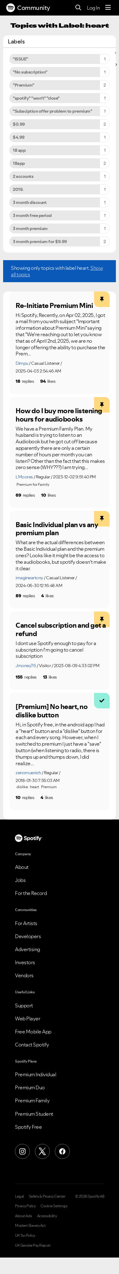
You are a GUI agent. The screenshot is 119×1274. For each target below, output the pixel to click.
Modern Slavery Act (30, 1225)
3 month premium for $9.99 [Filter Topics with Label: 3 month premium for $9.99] (40, 241)
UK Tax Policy (25, 1235)
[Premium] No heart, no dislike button (52, 711)
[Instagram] (22, 1151)
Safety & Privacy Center (47, 1196)
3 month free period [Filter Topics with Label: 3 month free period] (32, 215)
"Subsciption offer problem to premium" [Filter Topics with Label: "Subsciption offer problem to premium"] (52, 111)
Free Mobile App (33, 1031)
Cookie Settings (54, 1206)
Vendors (24, 975)
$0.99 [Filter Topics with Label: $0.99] (19, 124)
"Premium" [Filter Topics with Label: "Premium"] (23, 85)
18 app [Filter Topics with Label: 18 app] (19, 150)
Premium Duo (30, 1087)
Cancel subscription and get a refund (61, 629)
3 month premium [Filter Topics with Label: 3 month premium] (30, 228)
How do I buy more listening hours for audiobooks (59, 415)
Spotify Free (28, 1126)
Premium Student (34, 1113)
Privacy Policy (25, 1206)
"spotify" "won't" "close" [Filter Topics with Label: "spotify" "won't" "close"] (36, 98)
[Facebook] (62, 1151)
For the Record (31, 893)
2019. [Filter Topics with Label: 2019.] (18, 189)
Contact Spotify (32, 1044)
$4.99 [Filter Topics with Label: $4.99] (19, 137)
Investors (25, 962)
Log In (93, 7)
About (22, 867)
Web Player (27, 1018)
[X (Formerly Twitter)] (42, 1151)
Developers (28, 936)
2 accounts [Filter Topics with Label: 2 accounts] (23, 176)
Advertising (27, 949)
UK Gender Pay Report (32, 1245)
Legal (19, 1196)
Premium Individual (35, 1074)
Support (24, 1005)
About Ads (23, 1215)
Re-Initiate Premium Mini (54, 305)
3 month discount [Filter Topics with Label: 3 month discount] (29, 202)
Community (28, 7)
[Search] (78, 7)
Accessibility (47, 1215)
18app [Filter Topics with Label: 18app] (19, 163)
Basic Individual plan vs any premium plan (57, 529)
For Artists (26, 923)
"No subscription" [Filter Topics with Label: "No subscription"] (30, 72)
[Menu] (108, 7)
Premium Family (32, 1100)
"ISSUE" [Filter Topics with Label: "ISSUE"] (20, 59)
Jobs (20, 880)
